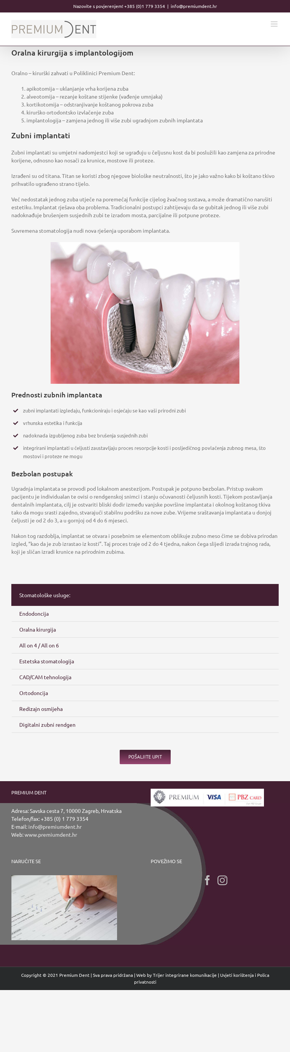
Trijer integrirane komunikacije (185, 975)
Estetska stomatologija (46, 661)
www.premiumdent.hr (51, 834)
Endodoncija (34, 613)
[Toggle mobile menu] (275, 24)
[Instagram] (222, 880)
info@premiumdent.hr (194, 6)
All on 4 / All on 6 (39, 645)
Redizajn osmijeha (41, 708)
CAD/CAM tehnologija (45, 677)
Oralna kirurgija (37, 629)
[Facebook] (207, 880)
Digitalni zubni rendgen (47, 724)
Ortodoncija (33, 692)
